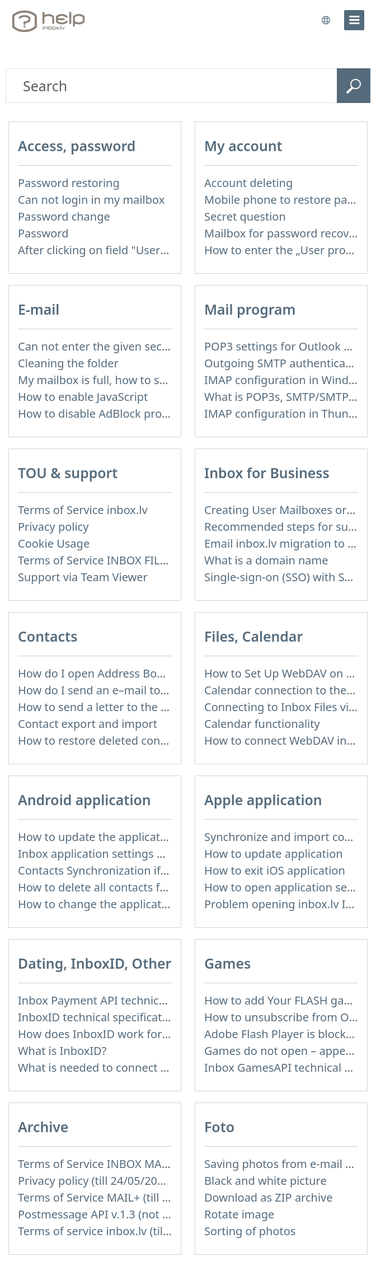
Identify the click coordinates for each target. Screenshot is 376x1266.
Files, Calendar (253, 636)
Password (43, 233)
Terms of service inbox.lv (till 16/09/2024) (125, 1231)
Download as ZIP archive (268, 1197)
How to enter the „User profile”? (287, 250)
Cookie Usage (54, 543)
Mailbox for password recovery (284, 233)
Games (227, 963)
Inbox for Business (267, 472)
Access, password (76, 145)
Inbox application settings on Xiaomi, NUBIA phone (152, 853)
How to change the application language (124, 904)
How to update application (273, 853)
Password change (64, 216)
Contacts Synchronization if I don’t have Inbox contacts (161, 870)
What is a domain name (266, 560)
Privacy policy (53, 526)
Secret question (245, 216)
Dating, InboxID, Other (94, 963)
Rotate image (239, 1214)
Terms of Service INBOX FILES (95, 560)
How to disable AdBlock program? (106, 413)
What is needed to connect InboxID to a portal (139, 1067)
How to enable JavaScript (83, 396)
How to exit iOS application (274, 870)
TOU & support (68, 472)
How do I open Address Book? (96, 673)
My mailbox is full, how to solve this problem (134, 379)
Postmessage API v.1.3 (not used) (104, 1214)
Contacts (47, 636)
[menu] (354, 20)
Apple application (263, 799)
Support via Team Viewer (83, 577)
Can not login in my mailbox (91, 199)
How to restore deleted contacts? (104, 740)
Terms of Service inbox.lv (83, 509)
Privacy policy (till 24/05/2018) (95, 1180)
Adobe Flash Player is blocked (281, 1033)
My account (243, 145)
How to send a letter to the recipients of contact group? (162, 706)
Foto (219, 1126)
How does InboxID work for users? (108, 1033)
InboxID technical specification (98, 1017)
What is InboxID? (62, 1050)
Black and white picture (265, 1180)
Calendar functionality (262, 723)
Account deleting (248, 182)
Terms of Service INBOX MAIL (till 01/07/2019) (137, 1163)
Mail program (249, 309)
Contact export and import (87, 723)
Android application (84, 799)
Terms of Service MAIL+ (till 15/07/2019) (121, 1197)
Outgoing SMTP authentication (285, 363)
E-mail (38, 309)
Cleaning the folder (68, 363)
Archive (43, 1126)
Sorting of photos (249, 1231)
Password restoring (69, 182)
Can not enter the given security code (116, 346)
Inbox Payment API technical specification (127, 1000)
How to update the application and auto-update (142, 836)
